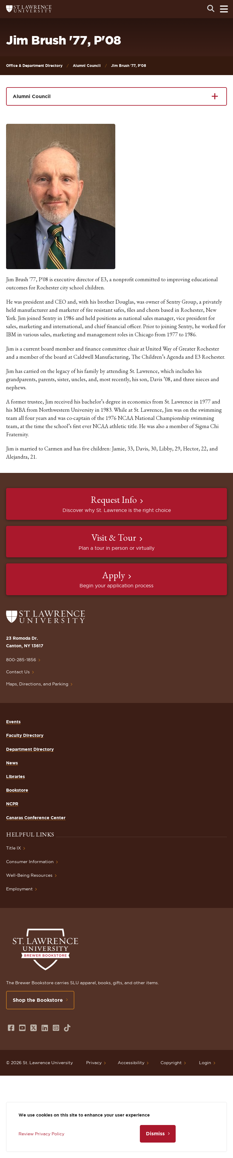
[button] (60, 196)
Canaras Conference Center (36, 817)
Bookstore (17, 790)
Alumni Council (87, 66)
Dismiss (155, 1133)
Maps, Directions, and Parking (37, 683)
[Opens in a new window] (11, 1027)
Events (13, 721)
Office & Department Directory (34, 66)
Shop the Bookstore (38, 1000)
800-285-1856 (21, 659)
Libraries (15, 776)
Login (205, 1062)
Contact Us (18, 671)
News (12, 762)
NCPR (12, 803)
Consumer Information (30, 861)
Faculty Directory (24, 735)
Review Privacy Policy (41, 1133)
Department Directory (30, 749)
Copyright (171, 1062)
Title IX (13, 848)
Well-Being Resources (29, 875)
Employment (19, 888)
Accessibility (131, 1062)
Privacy (94, 1062)
